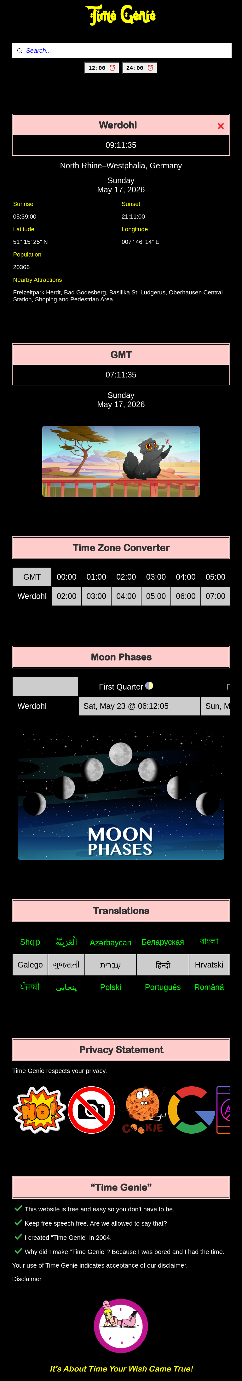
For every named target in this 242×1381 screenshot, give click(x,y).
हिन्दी (163, 965)
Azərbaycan (110, 942)
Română (209, 987)
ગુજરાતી (66, 964)
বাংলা (209, 941)
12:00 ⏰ (102, 68)
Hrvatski (209, 964)
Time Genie (121, 16)
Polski (110, 987)
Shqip (30, 942)
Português (163, 987)
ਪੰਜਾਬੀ (30, 986)
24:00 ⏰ (140, 68)
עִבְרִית (110, 964)
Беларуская (162, 942)
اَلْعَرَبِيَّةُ (66, 942)
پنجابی (66, 987)
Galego (30, 964)
